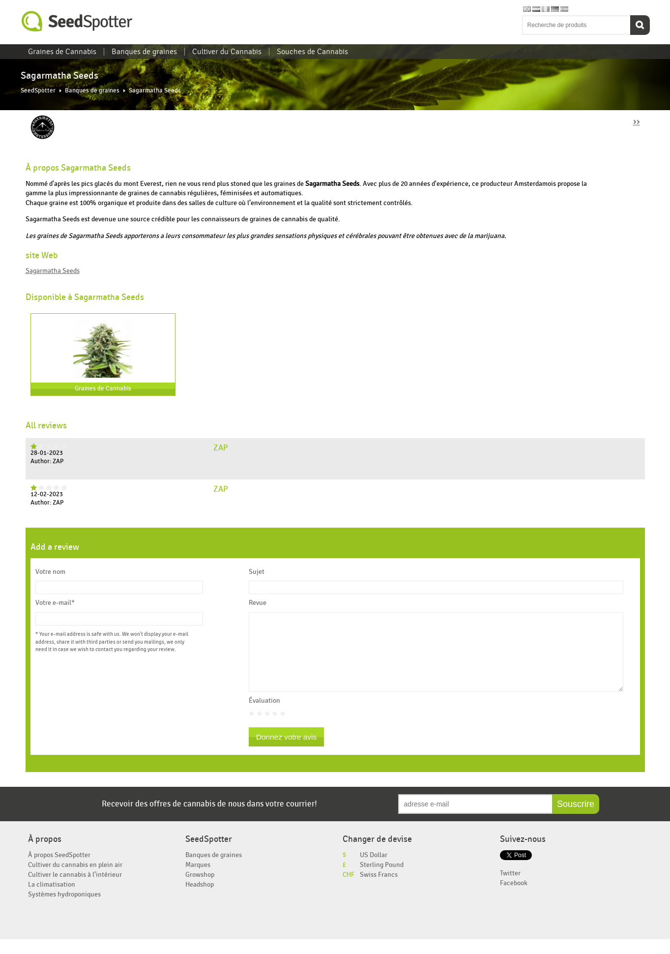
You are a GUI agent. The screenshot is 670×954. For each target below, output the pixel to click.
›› (636, 121)
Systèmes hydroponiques (64, 909)
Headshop (199, 899)
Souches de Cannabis (312, 51)
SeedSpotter (77, 21)
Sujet (256, 572)
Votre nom (50, 572)
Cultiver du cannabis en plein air (75, 879)
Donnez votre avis (286, 751)
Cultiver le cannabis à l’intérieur (75, 889)
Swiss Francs (379, 889)
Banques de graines (144, 51)
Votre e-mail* (55, 603)
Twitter (510, 888)
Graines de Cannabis (62, 51)
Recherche (640, 25)
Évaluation (264, 715)
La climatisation (51, 899)
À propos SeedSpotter (59, 869)
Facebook (513, 898)
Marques (197, 879)
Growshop (199, 889)
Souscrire (575, 819)
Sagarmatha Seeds (53, 271)
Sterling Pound (382, 879)
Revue (257, 603)
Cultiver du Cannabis (227, 51)
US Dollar (373, 869)
